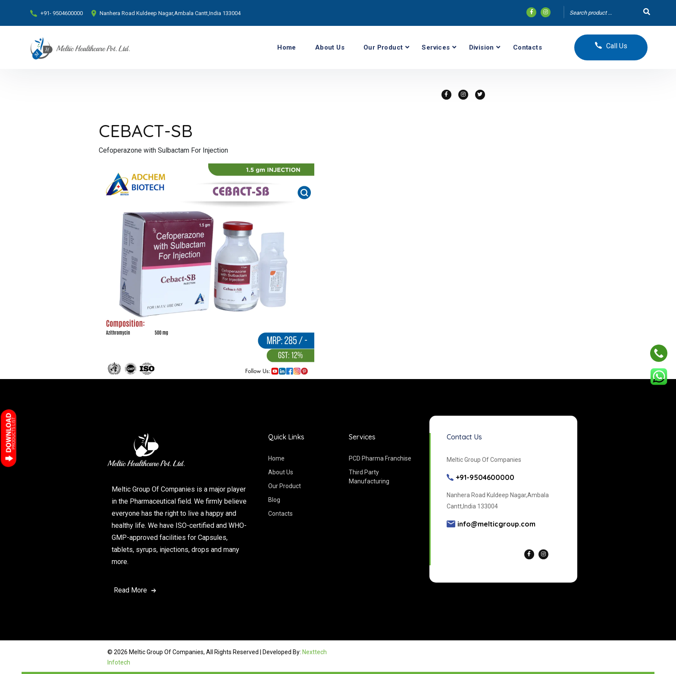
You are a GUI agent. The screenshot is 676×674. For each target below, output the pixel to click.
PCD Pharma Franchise (380, 458)
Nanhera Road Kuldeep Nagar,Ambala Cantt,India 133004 (170, 13)
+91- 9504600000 (62, 13)
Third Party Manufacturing (369, 477)
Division (481, 47)
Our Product (383, 47)
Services (436, 47)
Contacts (527, 47)
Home (286, 47)
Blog (274, 499)
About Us (329, 47)
